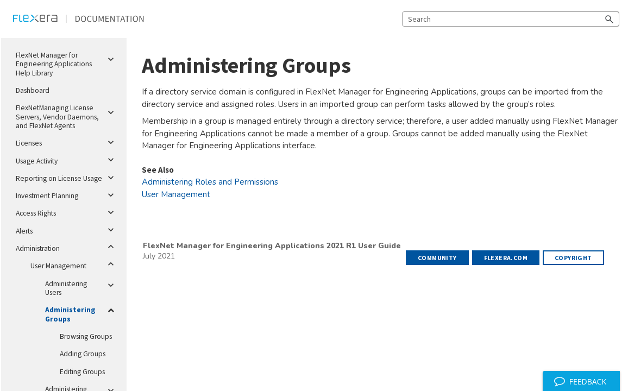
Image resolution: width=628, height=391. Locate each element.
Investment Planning (67, 195)
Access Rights (67, 212)
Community (437, 258)
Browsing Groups (86, 336)
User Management (74, 263)
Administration (67, 246)
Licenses (67, 142)
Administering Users (81, 286)
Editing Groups (82, 371)
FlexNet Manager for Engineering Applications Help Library (67, 62)
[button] (609, 19)
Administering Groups (81, 312)
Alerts (67, 230)
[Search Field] (510, 19)
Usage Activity (67, 160)
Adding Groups (82, 353)
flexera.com (505, 258)
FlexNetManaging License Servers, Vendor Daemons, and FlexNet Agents (67, 114)
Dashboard (32, 90)
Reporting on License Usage (67, 177)
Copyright (573, 258)
